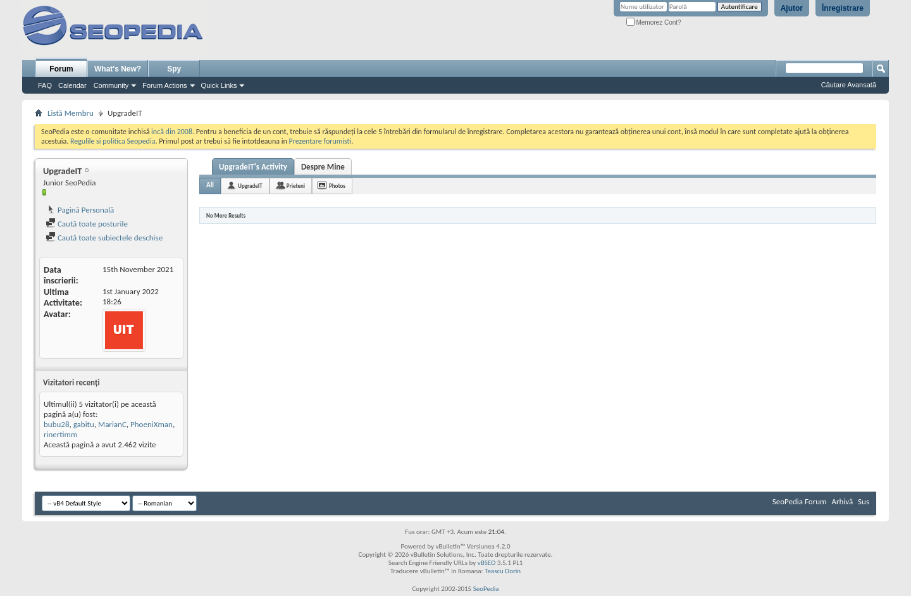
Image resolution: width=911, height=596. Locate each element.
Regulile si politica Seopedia (113, 141)
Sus (863, 501)
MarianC (112, 424)
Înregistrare (843, 8)
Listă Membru (70, 113)
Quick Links (219, 85)
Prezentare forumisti (319, 141)
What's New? (117, 69)
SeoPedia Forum (799, 501)
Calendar (72, 85)
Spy (174, 69)
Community (111, 85)
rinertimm (60, 434)
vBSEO (487, 563)
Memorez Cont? (653, 22)
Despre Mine (323, 166)
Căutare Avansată (848, 85)
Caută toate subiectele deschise (104, 237)
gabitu (83, 424)
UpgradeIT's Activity (253, 166)
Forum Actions (164, 85)
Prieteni (296, 185)
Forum (61, 69)
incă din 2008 (171, 131)
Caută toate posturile (87, 223)
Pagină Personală (80, 209)
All (210, 185)
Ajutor (792, 8)
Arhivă (842, 501)
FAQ (45, 85)
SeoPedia (486, 589)
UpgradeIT (250, 185)
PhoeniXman (151, 424)
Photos (337, 185)
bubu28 (57, 424)
